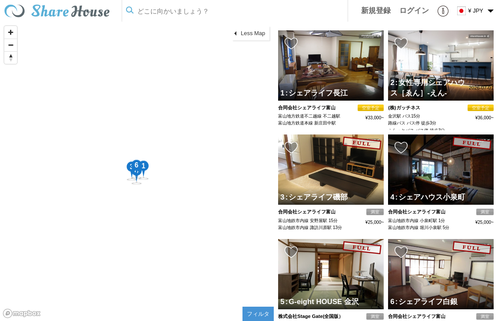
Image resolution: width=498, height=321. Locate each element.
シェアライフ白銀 (426, 302)
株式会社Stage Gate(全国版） (310, 316)
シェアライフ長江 (317, 93)
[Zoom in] (10, 32)
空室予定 (370, 107)
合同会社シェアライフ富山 (306, 107)
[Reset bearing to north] (10, 57)
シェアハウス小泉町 (430, 197)
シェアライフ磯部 (317, 197)
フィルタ (258, 314)
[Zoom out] (10, 45)
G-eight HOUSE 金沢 (322, 302)
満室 (375, 212)
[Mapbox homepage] (22, 313)
